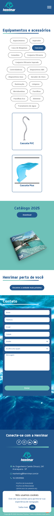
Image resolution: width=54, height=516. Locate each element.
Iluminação (19, 84)
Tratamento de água (27, 106)
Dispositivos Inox (16, 77)
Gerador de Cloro (38, 77)
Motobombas (19, 91)
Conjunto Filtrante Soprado (27, 62)
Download (27, 215)
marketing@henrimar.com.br (26, 473)
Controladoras (16, 69)
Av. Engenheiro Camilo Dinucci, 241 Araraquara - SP (28, 467)
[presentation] (23, 378)
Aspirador (37, 40)
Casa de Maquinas (19, 48)
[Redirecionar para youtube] (35, 442)
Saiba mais (23, 507)
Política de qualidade (24, 483)
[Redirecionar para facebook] (19, 442)
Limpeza (35, 84)
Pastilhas (37, 91)
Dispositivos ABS (37, 69)
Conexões (15, 55)
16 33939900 (18, 478)
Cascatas (39, 48)
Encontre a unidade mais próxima (27, 287)
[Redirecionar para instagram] (24, 442)
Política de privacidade (25, 486)
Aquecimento (19, 40)
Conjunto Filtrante (35, 55)
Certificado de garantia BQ (26, 489)
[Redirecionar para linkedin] (29, 442)
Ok (32, 507)
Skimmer (37, 98)
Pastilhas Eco (19, 98)
